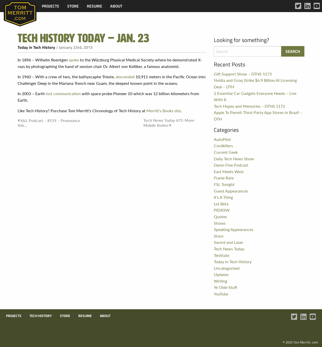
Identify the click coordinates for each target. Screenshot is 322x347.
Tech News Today (229, 249)
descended (125, 77)
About (116, 6)
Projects (50, 6)
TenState (221, 255)
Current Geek (226, 152)
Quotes (220, 216)
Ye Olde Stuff (225, 287)
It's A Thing (223, 197)
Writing (220, 281)
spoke (74, 60)
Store (73, 6)
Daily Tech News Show (234, 159)
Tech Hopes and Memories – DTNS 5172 (249, 106)
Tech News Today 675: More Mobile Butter (168, 122)
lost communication (63, 93)
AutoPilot (222, 139)
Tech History (40, 316)
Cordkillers (223, 145)
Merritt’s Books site (163, 110)
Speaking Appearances (233, 229)
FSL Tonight (224, 184)
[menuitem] (50, 6)
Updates (221, 274)
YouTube (221, 294)
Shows (220, 223)
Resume (94, 6)
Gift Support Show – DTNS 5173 (243, 74)
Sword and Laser (228, 242)
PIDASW (222, 210)
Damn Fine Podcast (231, 165)
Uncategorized (226, 268)
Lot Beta (221, 204)
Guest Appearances (231, 191)
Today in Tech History (36, 47)
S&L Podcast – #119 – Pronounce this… (49, 123)
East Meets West (229, 171)
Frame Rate (224, 178)
